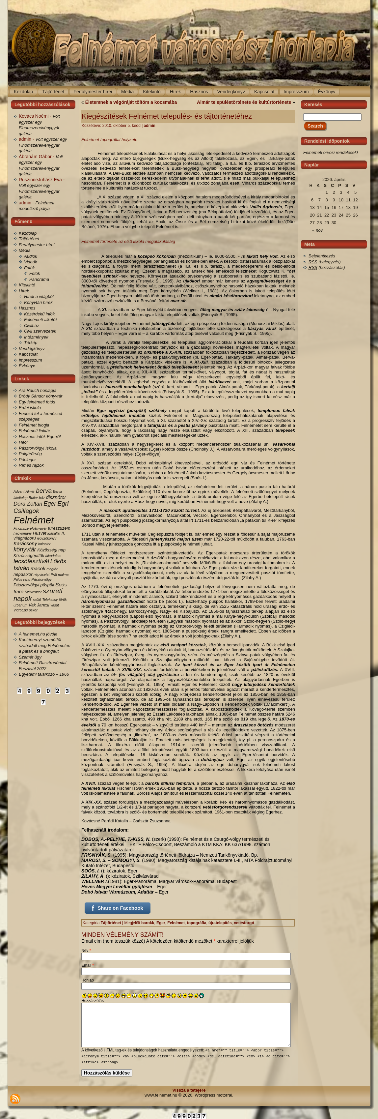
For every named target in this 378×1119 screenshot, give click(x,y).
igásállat (53, 533)
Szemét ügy (30, 657)
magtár (51, 569)
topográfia (196, 923)
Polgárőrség (30, 453)
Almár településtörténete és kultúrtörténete (244, 102)
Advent (19, 491)
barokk (147, 923)
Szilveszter (33, 592)
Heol (23, 442)
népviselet (41, 574)
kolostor (44, 544)
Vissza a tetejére (189, 1089)
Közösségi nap (51, 549)
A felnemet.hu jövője (38, 634)
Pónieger (27, 459)
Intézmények (36, 337)
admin (149, 125)
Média (24, 250)
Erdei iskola (30, 407)
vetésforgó (244, 923)
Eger (49, 503)
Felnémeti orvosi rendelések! (330, 152)
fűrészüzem (59, 528)
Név (86, 950)
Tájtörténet (29, 238)
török (63, 600)
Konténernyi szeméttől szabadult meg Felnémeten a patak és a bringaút (44, 645)
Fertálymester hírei (36, 244)
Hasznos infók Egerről (40, 436)
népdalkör (23, 574)
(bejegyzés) (325, 261)
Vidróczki (21, 610)
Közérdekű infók (39, 313)
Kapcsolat (28, 354)
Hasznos (27, 308)
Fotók (29, 267)
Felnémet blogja (34, 425)
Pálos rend (22, 579)
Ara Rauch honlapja (37, 390)
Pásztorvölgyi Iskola (38, 448)
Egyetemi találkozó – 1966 (44, 674)
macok (38, 568)
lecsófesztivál (31, 561)
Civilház (31, 325)
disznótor (56, 497)
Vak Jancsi (39, 605)
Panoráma (39, 279)
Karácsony (25, 543)
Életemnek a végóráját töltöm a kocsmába (131, 102)
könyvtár (25, 549)
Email (87, 965)
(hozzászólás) (327, 267)
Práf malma (59, 574)
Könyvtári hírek (38, 302)
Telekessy (50, 600)
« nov (317, 230)
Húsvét (39, 533)
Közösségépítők (29, 555)
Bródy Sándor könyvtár (40, 396)
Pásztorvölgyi (26, 584)
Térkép (30, 342)
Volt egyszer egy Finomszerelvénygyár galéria (43, 145)
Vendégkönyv (31, 348)
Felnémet (34, 520)
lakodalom (53, 556)
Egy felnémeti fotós (37, 401)
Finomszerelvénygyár (30, 528)
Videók (30, 261)
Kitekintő (27, 284)
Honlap (87, 980)
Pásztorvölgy (42, 579)
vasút (54, 605)
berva (44, 490)
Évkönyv (27, 365)
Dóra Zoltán (28, 504)
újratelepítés (220, 923)
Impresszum (30, 360)
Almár (30, 491)
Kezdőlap (28, 233)
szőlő (37, 600)
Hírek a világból (39, 296)
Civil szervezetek (40, 331)
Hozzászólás (92, 1000)
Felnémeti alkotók (41, 319)
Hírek (24, 290)
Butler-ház (36, 498)
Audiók (30, 256)
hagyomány (23, 533)
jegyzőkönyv (46, 538)
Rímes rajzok (31, 465)
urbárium (20, 605)
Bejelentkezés (322, 255)
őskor (33, 610)
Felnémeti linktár (34, 430)
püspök (47, 584)
